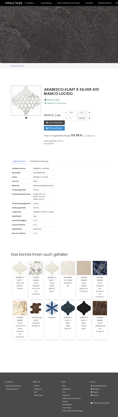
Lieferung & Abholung (13, 386)
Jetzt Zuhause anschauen (68, 3)
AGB (35, 392)
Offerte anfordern (54, 128)
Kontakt (89, 3)
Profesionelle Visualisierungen (72, 411)
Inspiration (66, 395)
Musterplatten (105, 3)
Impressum (38, 389)
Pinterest (95, 395)
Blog (64, 386)
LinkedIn (94, 392)
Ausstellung (46, 3)
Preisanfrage (66, 408)
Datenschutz (38, 395)
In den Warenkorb (54, 123)
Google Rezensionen (99, 386)
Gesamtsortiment (17, 66)
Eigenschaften (19, 161)
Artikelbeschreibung (39, 161)
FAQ (63, 392)
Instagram (95, 389)
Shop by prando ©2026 (100, 403)
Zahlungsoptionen (12, 389)
